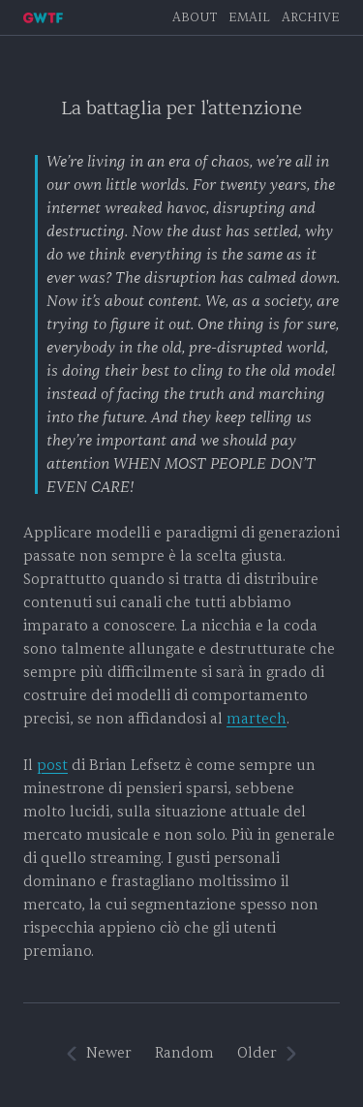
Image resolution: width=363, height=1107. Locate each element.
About (194, 17)
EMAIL (249, 17)
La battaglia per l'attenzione (181, 108)
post (52, 765)
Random (184, 1053)
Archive (311, 17)
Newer (109, 1053)
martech (257, 719)
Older (257, 1053)
